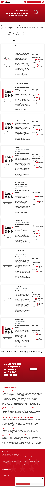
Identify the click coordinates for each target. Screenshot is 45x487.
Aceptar (23, 483)
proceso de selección (32, 34)
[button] (42, 477)
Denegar (37, 483)
